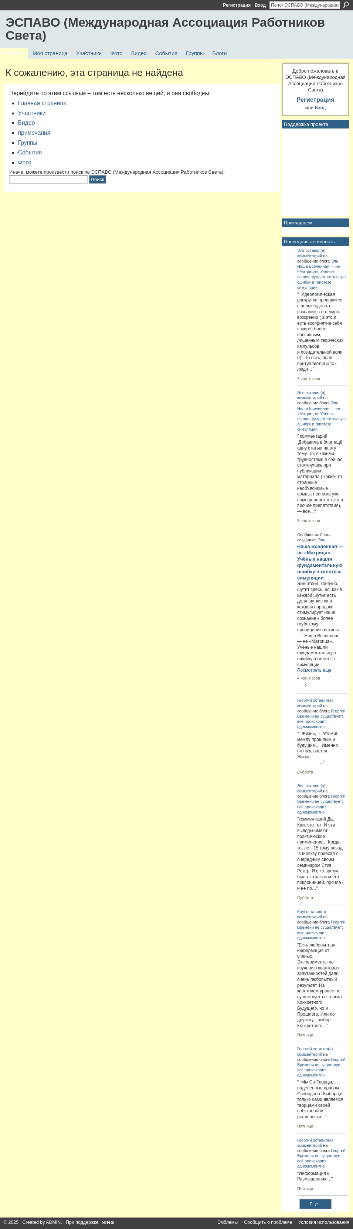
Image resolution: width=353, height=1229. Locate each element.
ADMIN (53, 1222)
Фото (24, 162)
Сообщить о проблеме (268, 1222)
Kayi (301, 911)
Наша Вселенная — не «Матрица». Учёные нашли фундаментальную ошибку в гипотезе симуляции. (321, 277)
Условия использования (323, 1222)
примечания (34, 133)
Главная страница (42, 103)
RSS (287, 1207)
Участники (32, 113)
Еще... (315, 1204)
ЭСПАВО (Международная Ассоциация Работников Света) (165, 28)
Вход (260, 5)
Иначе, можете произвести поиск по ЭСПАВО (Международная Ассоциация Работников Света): (117, 172)
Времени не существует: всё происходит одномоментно (320, 721)
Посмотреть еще (314, 670)
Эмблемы (227, 1222)
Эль (301, 250)
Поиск (346, 4)
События (30, 152)
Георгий (304, 700)
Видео (26, 123)
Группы (27, 143)
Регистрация (237, 5)
